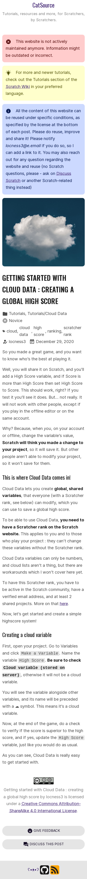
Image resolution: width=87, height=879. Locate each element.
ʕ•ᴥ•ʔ (33, 869)
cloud (12, 331)
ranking (54, 331)
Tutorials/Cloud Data (47, 313)
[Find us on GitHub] (44, 869)
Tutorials (17, 313)
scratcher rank (72, 331)
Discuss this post (43, 844)
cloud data (24, 331)
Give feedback (43, 831)
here (64, 603)
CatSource (43, 4)
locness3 (17, 341)
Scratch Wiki (18, 86)
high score (39, 331)
